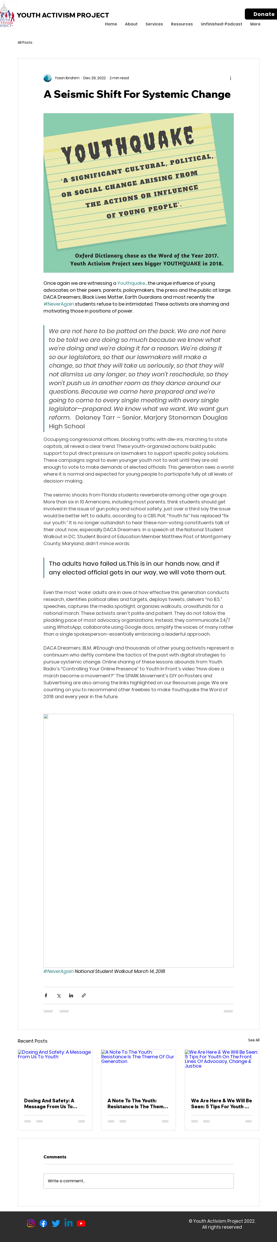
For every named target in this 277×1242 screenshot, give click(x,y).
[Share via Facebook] (45, 995)
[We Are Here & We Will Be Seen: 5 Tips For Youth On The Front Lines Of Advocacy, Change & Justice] (222, 1071)
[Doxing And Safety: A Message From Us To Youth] (55, 1071)
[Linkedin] (69, 1223)
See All (254, 1040)
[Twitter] (56, 1223)
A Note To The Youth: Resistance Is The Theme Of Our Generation (137, 1104)
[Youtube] (81, 1223)
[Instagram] (31, 1223)
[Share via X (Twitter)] (58, 995)
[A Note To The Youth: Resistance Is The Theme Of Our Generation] (138, 1071)
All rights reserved (222, 1227)
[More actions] (231, 78)
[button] (131, 24)
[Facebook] (43, 1223)
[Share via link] (83, 995)
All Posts (25, 42)
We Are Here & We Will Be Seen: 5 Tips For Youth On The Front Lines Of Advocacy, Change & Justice (221, 1104)
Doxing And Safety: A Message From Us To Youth (49, 1104)
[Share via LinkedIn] (71, 995)
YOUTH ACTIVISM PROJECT (63, 15)
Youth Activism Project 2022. (224, 1221)
